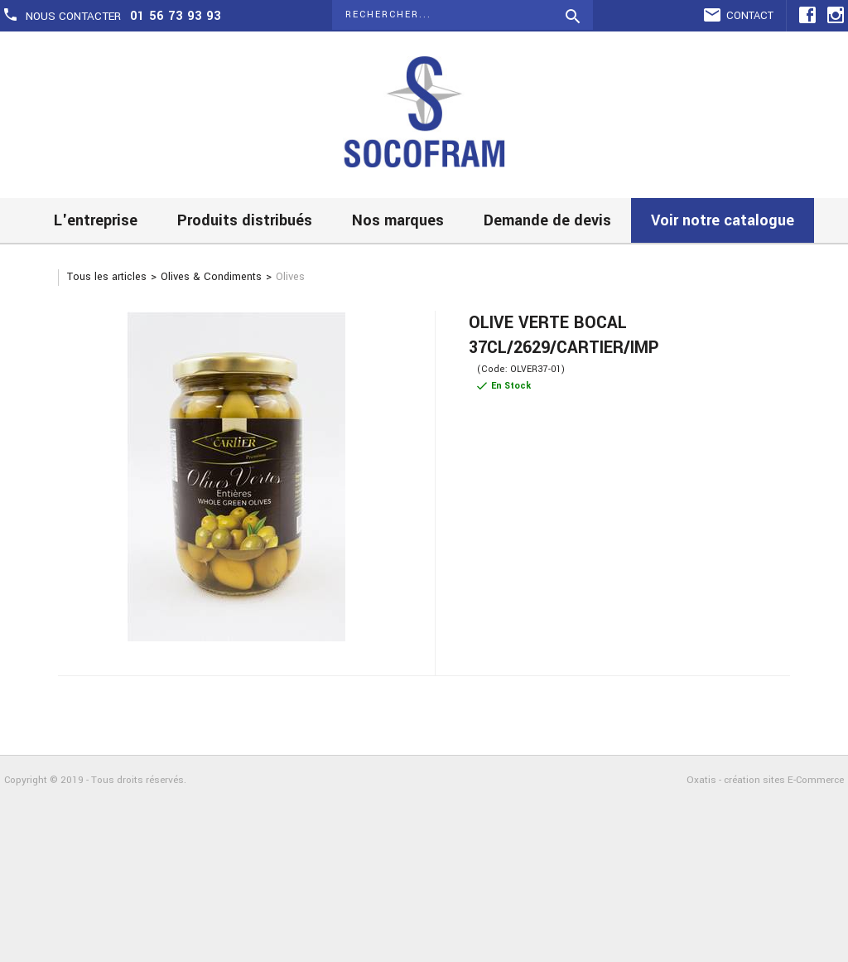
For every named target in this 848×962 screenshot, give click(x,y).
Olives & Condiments (211, 276)
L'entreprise (95, 220)
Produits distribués (244, 220)
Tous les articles (107, 276)
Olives (290, 276)
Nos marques (398, 220)
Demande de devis (547, 220)
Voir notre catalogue (722, 220)
